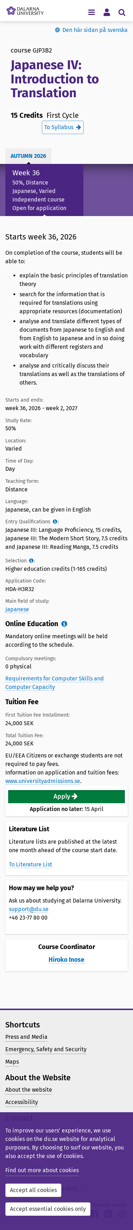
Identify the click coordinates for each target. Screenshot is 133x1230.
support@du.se (29, 909)
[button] (66, 796)
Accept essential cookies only (48, 1209)
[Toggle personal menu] (106, 12)
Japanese (17, 609)
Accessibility (21, 1102)
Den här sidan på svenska (95, 30)
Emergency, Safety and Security (46, 1049)
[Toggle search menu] (122, 12)
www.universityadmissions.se (42, 781)
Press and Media (26, 1036)
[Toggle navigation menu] (91, 12)
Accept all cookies (33, 1190)
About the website (28, 1089)
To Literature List (30, 864)
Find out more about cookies (42, 1170)
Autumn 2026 (28, 156)
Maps (12, 1061)
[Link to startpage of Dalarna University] (25, 9)
